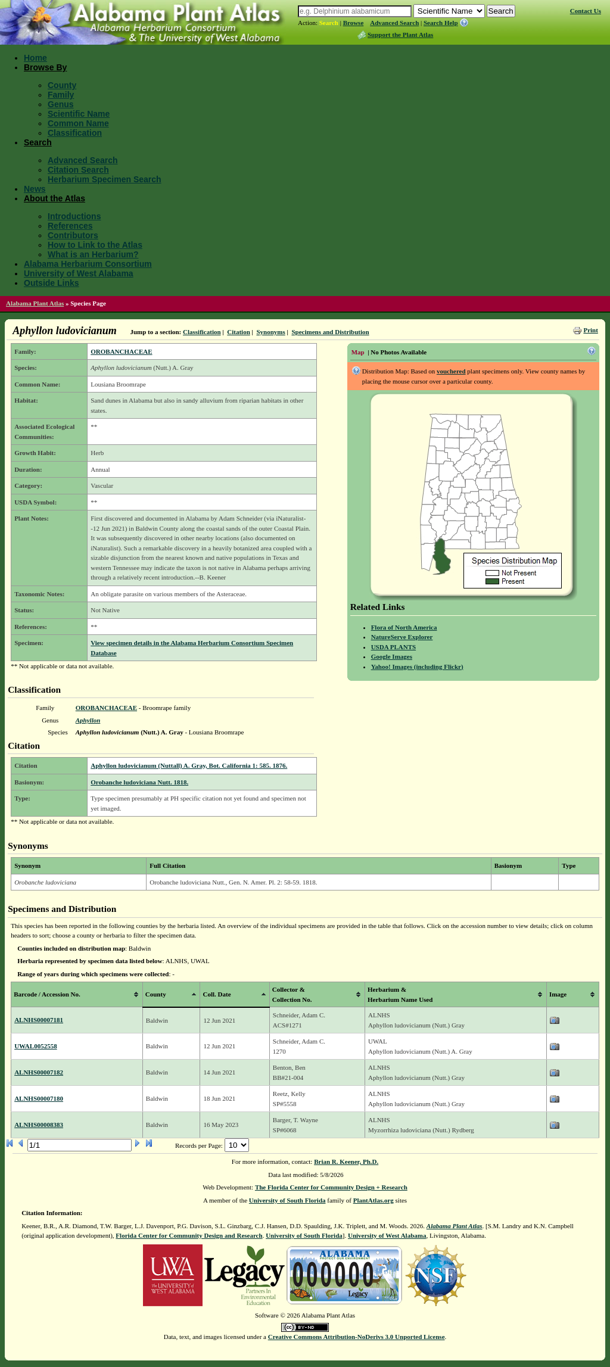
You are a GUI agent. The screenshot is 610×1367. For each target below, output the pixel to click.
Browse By (45, 67)
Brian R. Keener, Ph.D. (346, 1161)
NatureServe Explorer (402, 636)
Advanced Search (394, 22)
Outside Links (51, 283)
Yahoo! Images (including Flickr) (417, 666)
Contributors (73, 235)
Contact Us (585, 10)
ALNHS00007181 (38, 1019)
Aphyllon (88, 720)
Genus (61, 104)
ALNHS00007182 (38, 1072)
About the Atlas (54, 198)
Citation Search (78, 170)
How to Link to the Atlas (95, 245)
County (62, 85)
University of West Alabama (78, 273)
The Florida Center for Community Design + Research (331, 1187)
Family (61, 94)
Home (35, 58)
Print (590, 330)
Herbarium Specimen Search (104, 179)
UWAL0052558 (35, 1046)
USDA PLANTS (393, 646)
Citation (238, 331)
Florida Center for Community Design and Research (189, 1235)
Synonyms (270, 331)
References (70, 226)
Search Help (441, 22)
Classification (75, 133)
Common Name (78, 123)
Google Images (391, 656)
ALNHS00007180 (38, 1098)
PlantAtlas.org (373, 1200)
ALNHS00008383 (38, 1124)
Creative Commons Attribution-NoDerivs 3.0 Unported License (356, 1336)
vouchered (451, 371)
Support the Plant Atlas (400, 34)
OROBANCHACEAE (121, 351)
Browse (353, 22)
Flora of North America (404, 627)
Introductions (74, 216)
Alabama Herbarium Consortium (88, 264)
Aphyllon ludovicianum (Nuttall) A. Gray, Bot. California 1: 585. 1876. (189, 765)
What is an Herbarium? (93, 254)
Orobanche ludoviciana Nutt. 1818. (139, 782)
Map (358, 352)
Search (328, 22)
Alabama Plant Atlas (35, 303)
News (35, 189)
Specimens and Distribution (330, 331)
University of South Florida (287, 1200)
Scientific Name (79, 114)
